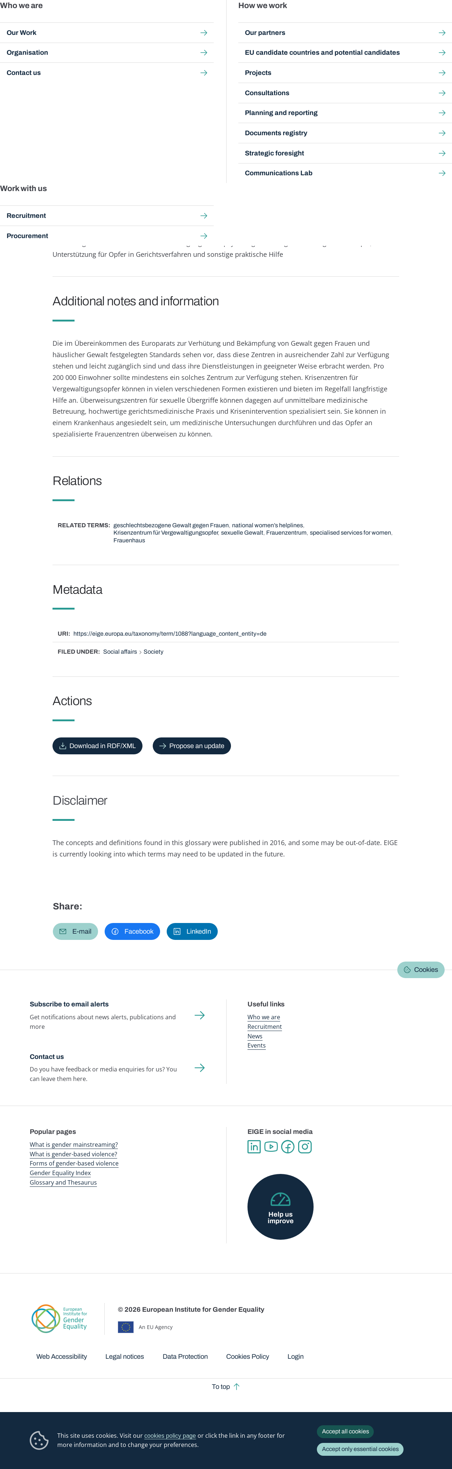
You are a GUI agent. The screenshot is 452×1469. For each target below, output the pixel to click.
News (255, 1036)
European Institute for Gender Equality (38, 22)
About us (404, 22)
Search (436, 22)
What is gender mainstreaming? (74, 1145)
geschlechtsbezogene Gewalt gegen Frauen (171, 525)
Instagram (304, 1146)
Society (153, 652)
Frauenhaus (129, 540)
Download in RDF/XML (102, 746)
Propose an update (196, 746)
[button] (75, 931)
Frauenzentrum (286, 532)
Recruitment (264, 1027)
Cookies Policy (247, 1356)
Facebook (287, 1146)
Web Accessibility (61, 1356)
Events (256, 1045)
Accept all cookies (345, 1431)
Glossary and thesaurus (158, 68)
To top (221, 1386)
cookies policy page (170, 1435)
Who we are (263, 1017)
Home (45, 68)
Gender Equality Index (306, 22)
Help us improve (281, 1218)
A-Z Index (206, 68)
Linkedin (254, 1146)
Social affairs (120, 652)
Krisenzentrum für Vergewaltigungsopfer (165, 532)
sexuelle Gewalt (242, 532)
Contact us (47, 1056)
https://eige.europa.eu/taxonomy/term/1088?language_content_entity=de (170, 634)
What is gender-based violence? (73, 1154)
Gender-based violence (258, 22)
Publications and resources (152, 22)
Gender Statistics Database (360, 22)
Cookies (426, 969)
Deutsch (98, 118)
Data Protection (185, 1356)
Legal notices (124, 1356)
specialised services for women (350, 532)
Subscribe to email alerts (69, 1004)
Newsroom (103, 22)
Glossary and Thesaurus (63, 1182)
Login (296, 1356)
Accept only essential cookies (360, 1449)
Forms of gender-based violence (74, 1163)
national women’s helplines (267, 525)
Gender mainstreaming (208, 22)
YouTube (271, 1146)
